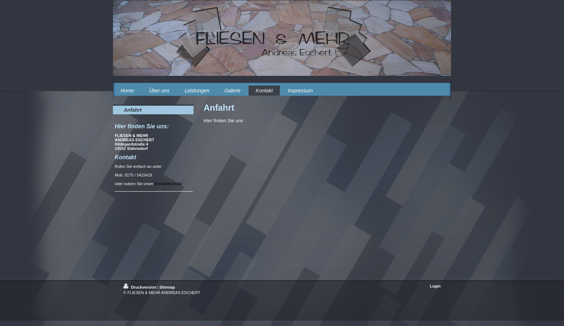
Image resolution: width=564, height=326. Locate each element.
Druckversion (140, 287)
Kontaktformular (168, 184)
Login (435, 286)
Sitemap (167, 287)
